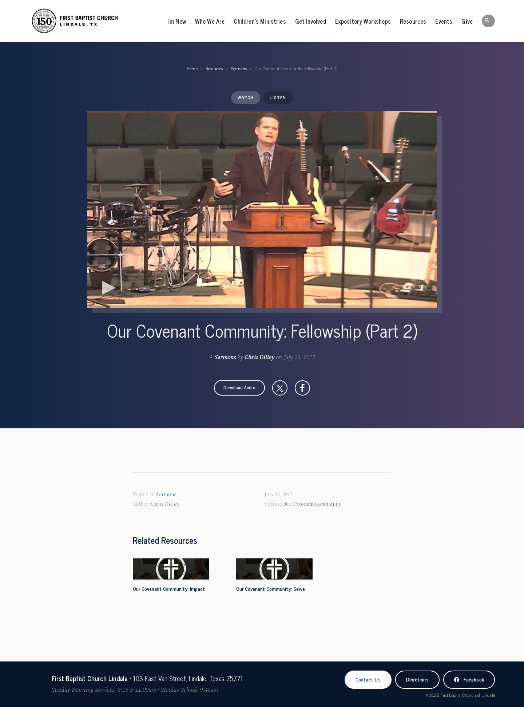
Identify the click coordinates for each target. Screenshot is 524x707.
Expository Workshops (363, 21)
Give (467, 21)
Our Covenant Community (311, 503)
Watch (246, 97)
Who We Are (210, 21)
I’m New (176, 21)
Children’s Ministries (260, 21)
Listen (278, 97)
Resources (413, 21)
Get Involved (310, 21)
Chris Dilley (259, 357)
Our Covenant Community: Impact (169, 588)
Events (443, 21)
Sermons (239, 68)
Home (192, 68)
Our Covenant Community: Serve (270, 588)
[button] (488, 21)
